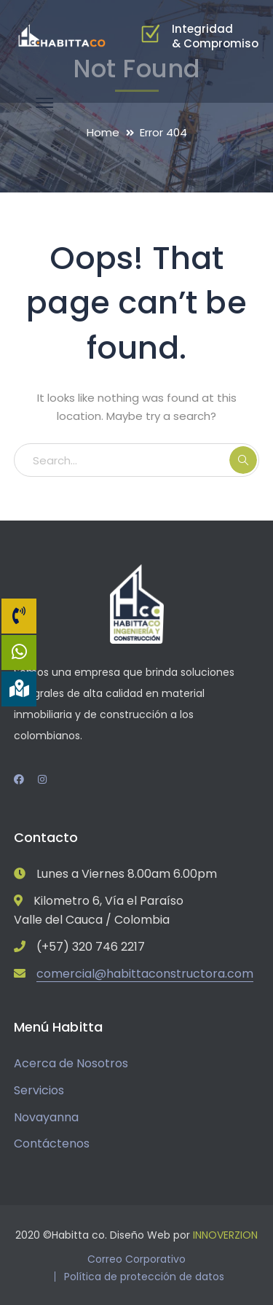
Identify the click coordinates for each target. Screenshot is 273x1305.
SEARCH (243, 460)
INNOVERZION (225, 1235)
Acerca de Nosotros (71, 1063)
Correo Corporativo (136, 1259)
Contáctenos (52, 1143)
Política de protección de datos (144, 1276)
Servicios (39, 1090)
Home (103, 132)
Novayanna (46, 1117)
